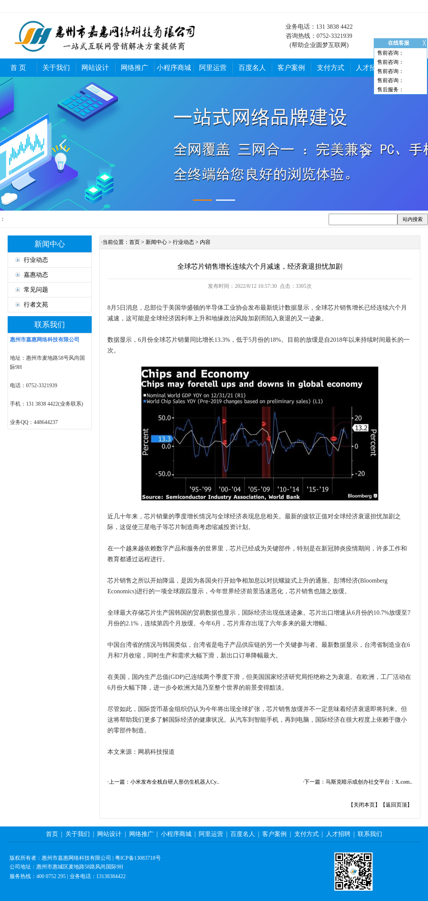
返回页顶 (396, 805)
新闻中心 (156, 242)
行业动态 (32, 260)
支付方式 (330, 67)
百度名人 (252, 67)
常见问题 (32, 289)
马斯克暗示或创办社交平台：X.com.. (369, 782)
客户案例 (291, 67)
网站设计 (95, 67)
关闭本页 (364, 805)
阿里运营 (213, 67)
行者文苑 (32, 304)
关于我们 (56, 67)
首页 (134, 242)
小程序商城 (174, 67)
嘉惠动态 (32, 274)
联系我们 (370, 834)
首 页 (18, 67)
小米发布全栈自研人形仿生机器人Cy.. (174, 782)
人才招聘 (369, 67)
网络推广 (134, 67)
